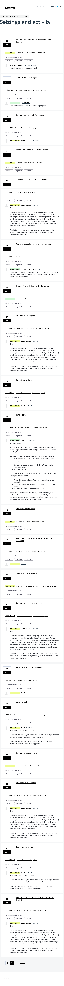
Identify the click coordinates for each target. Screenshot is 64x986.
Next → (22, 963)
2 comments (10, 680)
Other (43, 766)
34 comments (19, 586)
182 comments (11, 90)
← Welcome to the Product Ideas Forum (14, 16)
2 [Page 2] (7, 963)
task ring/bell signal (24, 847)
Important (19, 61)
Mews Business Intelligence (24, 328)
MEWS (49, 979)
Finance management (38, 393)
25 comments (10, 127)
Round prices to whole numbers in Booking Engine (35, 40)
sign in (56, 6)
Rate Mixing (21, 415)
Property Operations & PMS (26, 90)
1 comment (19, 162)
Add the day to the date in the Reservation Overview (34, 539)
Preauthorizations (24, 380)
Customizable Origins (25, 315)
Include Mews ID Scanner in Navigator (32, 286)
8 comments (20, 299)
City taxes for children (25, 508)
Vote (6, 45)
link (23, 480)
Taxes (42, 521)
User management (40, 90)
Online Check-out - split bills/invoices (32, 179)
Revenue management (40, 428)
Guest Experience (30, 52)
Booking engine (40, 52)
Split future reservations (27, 573)
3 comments (10, 714)
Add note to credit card (26, 782)
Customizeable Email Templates (30, 115)
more (39, 499)
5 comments (10, 328)
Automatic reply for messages (29, 667)
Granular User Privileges (26, 77)
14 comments (19, 52)
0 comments (10, 192)
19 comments (19, 766)
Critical (30, 61)
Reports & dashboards (38, 551)
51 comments (10, 427)
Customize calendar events (28, 753)
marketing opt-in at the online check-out (33, 150)
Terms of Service (57, 979)
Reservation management (49, 586)
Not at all (10, 61)
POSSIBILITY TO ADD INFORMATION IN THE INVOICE (35, 898)
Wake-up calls (22, 702)
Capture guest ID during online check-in (33, 244)
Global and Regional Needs (32, 521)
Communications (32, 680)
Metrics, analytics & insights (41, 328)
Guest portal (38, 162)
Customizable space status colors (30, 603)
